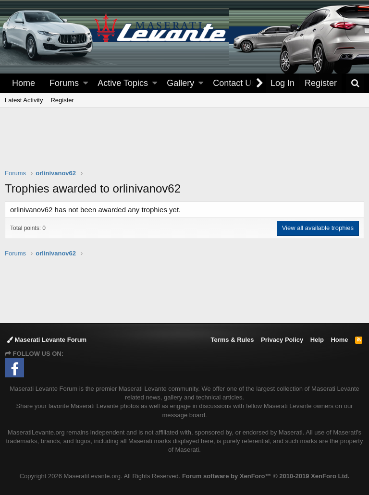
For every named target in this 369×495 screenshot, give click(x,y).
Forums (64, 83)
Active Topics (123, 83)
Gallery (180, 83)
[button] (85, 83)
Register (62, 100)
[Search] (355, 83)
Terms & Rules (232, 339)
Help (317, 339)
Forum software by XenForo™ (265, 476)
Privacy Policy (282, 339)
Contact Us (234, 83)
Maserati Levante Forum (46, 339)
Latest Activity (24, 100)
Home (23, 83)
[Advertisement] (184, 144)
